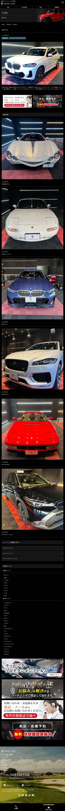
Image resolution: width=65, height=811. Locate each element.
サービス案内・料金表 (7, 754)
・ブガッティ (6, 651)
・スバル (5, 593)
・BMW (5, 626)
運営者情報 (4, 765)
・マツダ (5, 590)
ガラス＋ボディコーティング (18, 38)
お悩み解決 (24, 7)
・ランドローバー (7, 641)
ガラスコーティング (8, 548)
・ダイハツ (5, 575)
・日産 (4, 577)
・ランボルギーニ (7, 603)
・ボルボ (5, 618)
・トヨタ (5, 583)
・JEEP (5, 610)
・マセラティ (6, 654)
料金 (8, 7)
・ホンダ (5, 585)
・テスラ (5, 608)
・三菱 (4, 595)
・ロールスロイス (7, 646)
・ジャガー (5, 639)
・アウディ (5, 623)
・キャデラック (7, 636)
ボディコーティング (8, 553)
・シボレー (5, 633)
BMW (6, 38)
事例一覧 (9, 24)
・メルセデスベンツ (8, 628)
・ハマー (5, 631)
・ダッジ (5, 615)
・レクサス (5, 580)
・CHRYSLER (6, 613)
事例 (41, 7)
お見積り (4, 767)
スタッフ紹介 (5, 757)
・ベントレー (6, 649)
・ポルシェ (5, 621)
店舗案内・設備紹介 (7, 760)
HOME (3, 24)
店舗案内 (57, 7)
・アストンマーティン (8, 644)
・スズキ (5, 588)
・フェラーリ (6, 605)
